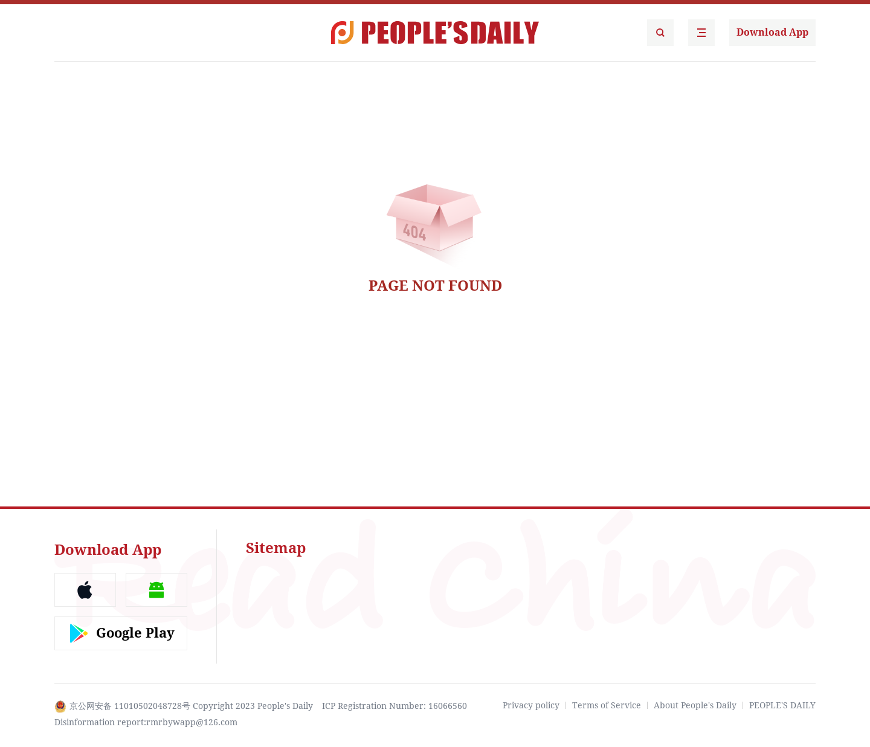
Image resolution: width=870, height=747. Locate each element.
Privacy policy (531, 705)
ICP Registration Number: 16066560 (394, 706)
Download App (772, 32)
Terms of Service (606, 705)
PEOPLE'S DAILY (782, 705)
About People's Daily (695, 705)
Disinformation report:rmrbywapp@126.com (145, 722)
